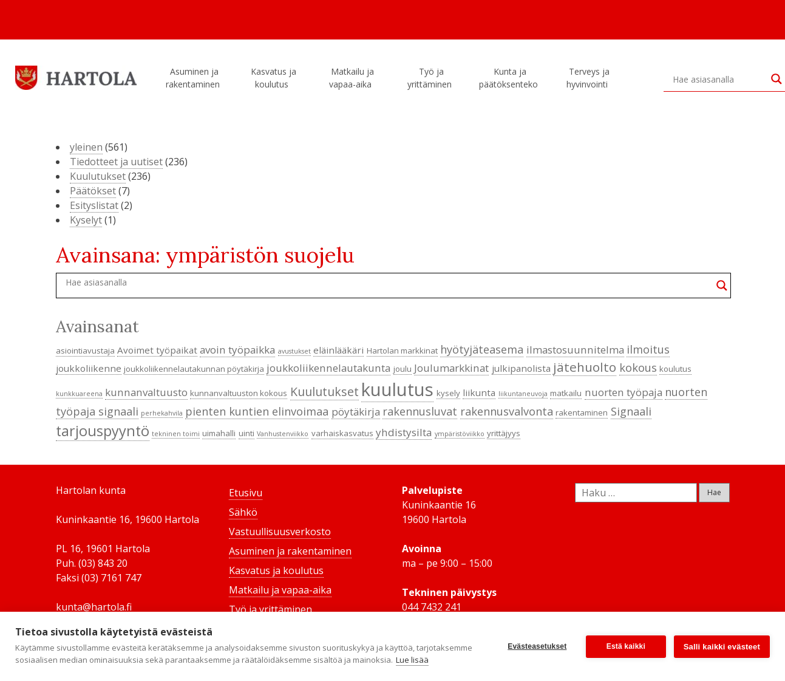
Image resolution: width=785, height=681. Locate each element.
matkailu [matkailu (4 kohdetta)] (566, 393)
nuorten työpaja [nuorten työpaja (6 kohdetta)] (623, 392)
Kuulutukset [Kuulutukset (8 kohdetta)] (324, 391)
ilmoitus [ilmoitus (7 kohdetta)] (648, 349)
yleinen (86, 147)
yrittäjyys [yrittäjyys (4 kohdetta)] (503, 433)
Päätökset (93, 190)
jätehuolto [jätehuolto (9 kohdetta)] (584, 366)
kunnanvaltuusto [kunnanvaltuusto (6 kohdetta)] (146, 392)
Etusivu (245, 492)
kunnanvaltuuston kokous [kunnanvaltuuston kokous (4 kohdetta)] (238, 393)
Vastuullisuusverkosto (280, 531)
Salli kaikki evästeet (722, 640)
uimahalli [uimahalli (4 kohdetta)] (219, 433)
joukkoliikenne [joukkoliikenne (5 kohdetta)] (88, 368)
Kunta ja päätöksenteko (510, 78)
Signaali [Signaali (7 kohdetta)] (631, 411)
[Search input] (719, 79)
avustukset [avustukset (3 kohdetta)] (294, 351)
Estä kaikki (625, 640)
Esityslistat (94, 205)
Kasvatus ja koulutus (273, 78)
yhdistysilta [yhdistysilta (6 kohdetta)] (404, 432)
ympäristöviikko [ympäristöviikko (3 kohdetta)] (459, 433)
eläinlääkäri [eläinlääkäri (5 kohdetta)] (338, 350)
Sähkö (243, 512)
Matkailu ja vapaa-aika (352, 78)
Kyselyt (86, 220)
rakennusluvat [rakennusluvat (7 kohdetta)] (419, 411)
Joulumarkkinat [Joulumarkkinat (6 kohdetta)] (451, 368)
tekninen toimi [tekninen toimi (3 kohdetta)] (176, 433)
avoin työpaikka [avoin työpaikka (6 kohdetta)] (237, 350)
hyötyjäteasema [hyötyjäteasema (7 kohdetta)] (481, 349)
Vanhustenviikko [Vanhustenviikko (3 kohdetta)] (282, 433)
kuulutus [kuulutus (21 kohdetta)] (397, 389)
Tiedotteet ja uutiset (116, 161)
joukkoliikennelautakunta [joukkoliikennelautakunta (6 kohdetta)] (328, 368)
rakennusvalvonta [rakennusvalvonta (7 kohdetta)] (506, 411)
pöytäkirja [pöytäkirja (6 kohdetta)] (355, 412)
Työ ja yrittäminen (431, 78)
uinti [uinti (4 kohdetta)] (246, 433)
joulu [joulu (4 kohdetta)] (402, 368)
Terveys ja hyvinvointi (588, 78)
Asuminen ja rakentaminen (194, 78)
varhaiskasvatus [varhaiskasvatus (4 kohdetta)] (342, 433)
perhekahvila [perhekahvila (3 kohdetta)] (162, 413)
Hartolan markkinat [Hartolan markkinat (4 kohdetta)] (402, 350)
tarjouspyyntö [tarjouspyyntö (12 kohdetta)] (102, 430)
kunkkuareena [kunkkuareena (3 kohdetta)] (79, 393)
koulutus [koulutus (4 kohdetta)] (675, 368)
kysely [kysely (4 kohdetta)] (448, 393)
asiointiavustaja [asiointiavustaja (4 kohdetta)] (85, 350)
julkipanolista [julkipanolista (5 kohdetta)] (521, 368)
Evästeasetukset (536, 640)
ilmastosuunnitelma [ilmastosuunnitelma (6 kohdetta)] (575, 350)
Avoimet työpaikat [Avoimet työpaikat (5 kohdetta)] (157, 350)
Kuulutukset (98, 176)
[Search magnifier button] (776, 79)
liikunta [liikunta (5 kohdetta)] (479, 392)
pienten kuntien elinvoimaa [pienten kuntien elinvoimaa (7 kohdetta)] (256, 411)
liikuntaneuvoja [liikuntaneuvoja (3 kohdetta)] (523, 393)
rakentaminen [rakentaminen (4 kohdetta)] (582, 412)
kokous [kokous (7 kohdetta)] (638, 367)
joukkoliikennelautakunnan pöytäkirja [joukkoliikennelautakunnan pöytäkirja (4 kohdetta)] (194, 368)
